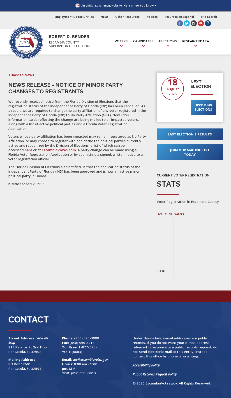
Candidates (143, 41)
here (28, 150)
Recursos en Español (179, 17)
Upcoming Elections (203, 107)
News (105, 17)
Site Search (209, 17)
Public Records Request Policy (155, 374)
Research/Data (195, 41)
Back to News (22, 75)
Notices (152, 17)
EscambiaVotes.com (59, 150)
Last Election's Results (190, 134)
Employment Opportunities (74, 17)
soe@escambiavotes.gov (90, 359)
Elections (168, 41)
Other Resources (127, 17)
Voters (121, 41)
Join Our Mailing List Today (190, 152)
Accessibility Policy (146, 365)
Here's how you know (139, 5)
